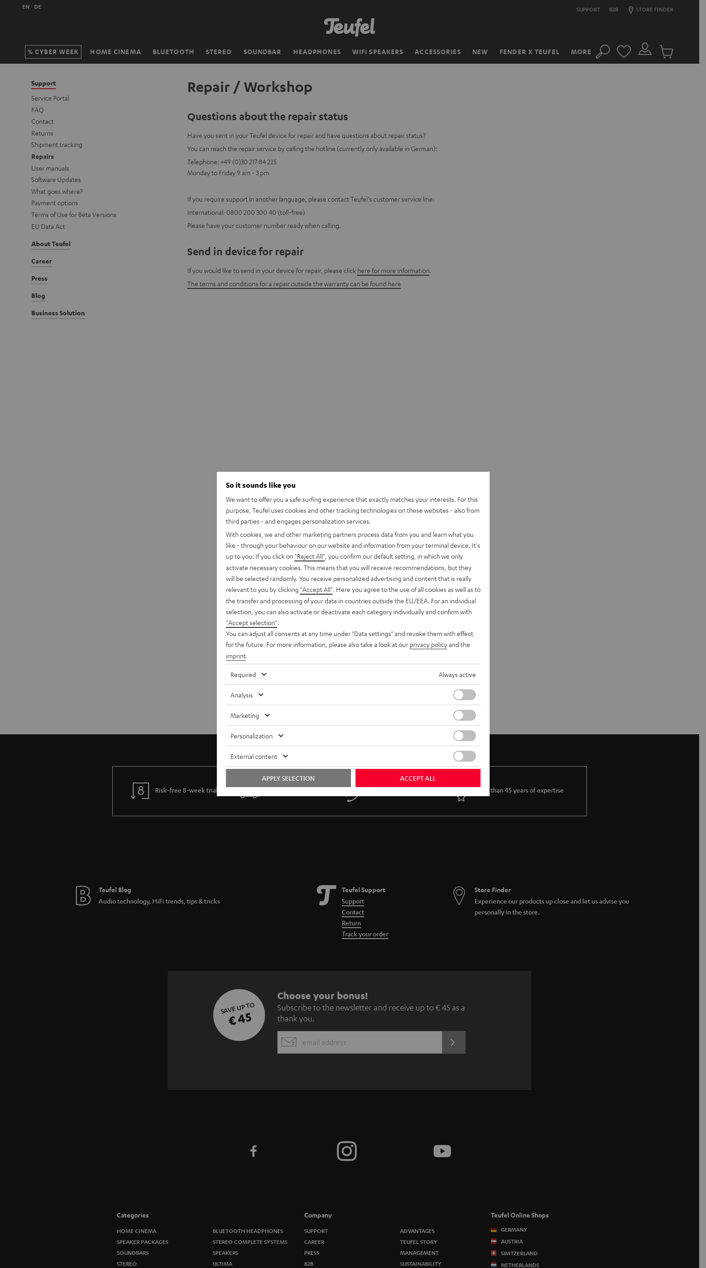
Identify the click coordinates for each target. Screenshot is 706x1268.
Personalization (251, 735)
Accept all (418, 777)
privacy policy (428, 644)
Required (243, 673)
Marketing (244, 714)
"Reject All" (310, 557)
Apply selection (288, 777)
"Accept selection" (251, 622)
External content (253, 755)
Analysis (241, 694)
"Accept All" (316, 590)
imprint (236, 655)
